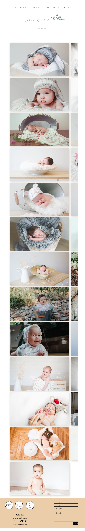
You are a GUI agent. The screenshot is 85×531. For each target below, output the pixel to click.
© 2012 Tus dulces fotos (20, 524)
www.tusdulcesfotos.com (20, 518)
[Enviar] (75, 523)
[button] (24, 7)
